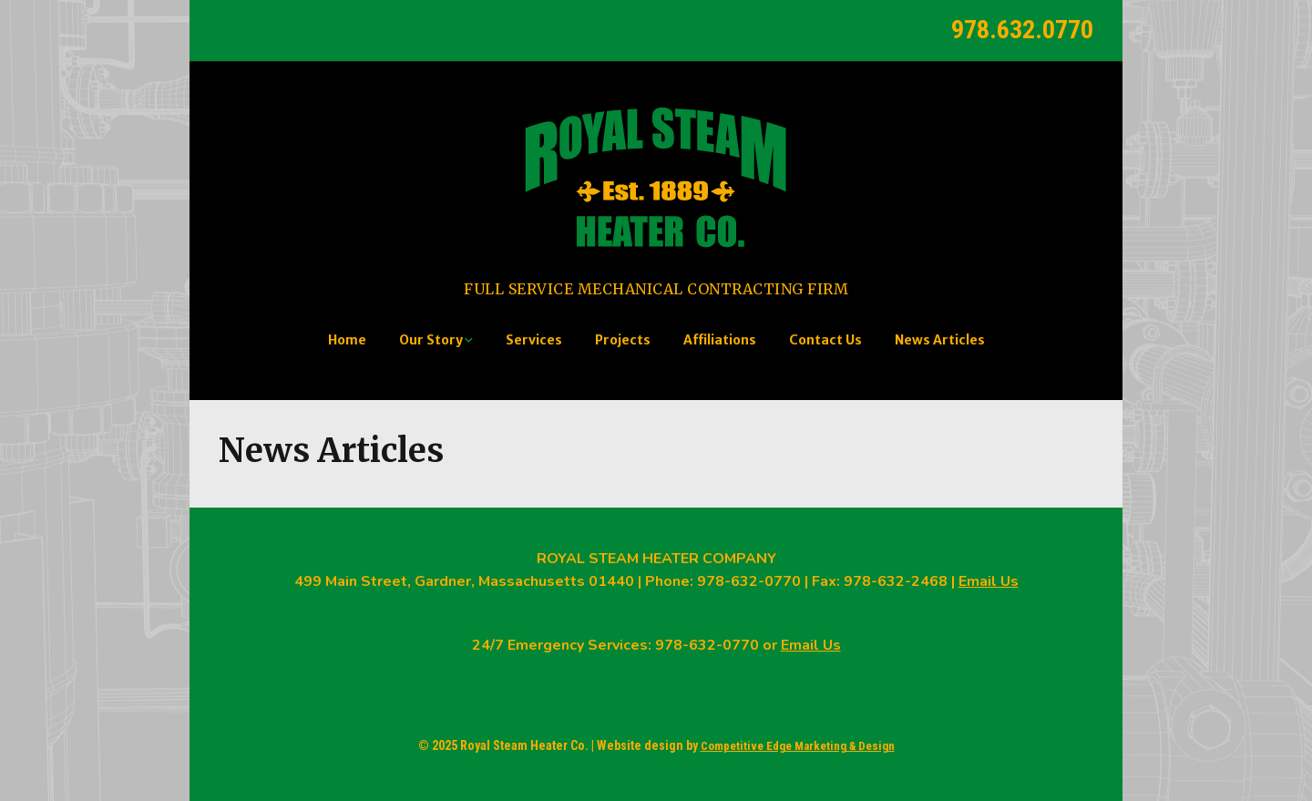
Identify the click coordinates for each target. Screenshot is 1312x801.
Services (534, 340)
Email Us (988, 581)
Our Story (431, 340)
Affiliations (719, 340)
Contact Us (825, 340)
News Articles (940, 340)
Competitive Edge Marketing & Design (798, 746)
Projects (623, 340)
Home (347, 340)
